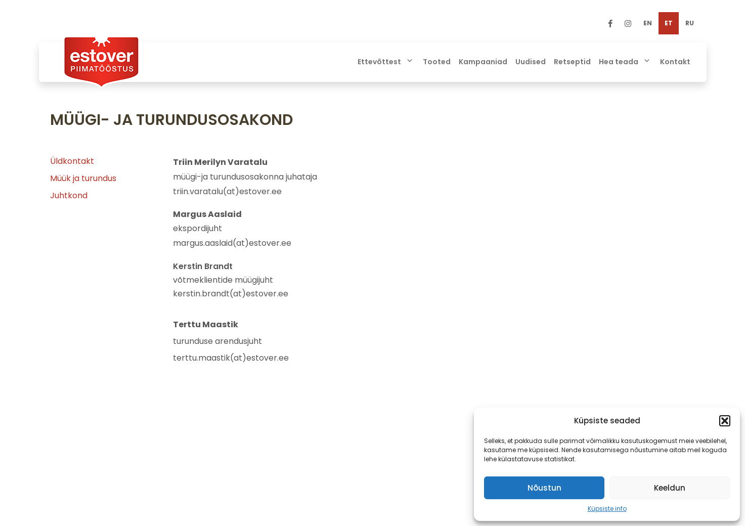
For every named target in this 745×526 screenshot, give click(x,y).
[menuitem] (647, 23)
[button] (725, 421)
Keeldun (669, 488)
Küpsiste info (607, 508)
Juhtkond (68, 195)
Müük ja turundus (83, 178)
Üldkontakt (72, 161)
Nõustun (544, 488)
